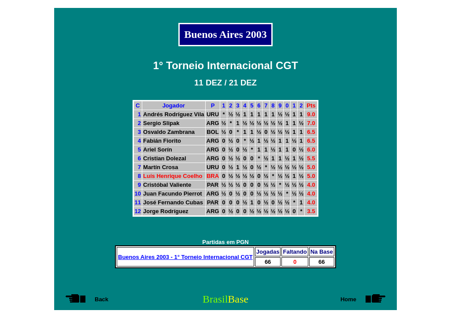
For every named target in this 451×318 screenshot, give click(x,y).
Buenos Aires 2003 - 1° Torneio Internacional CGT (185, 257)
